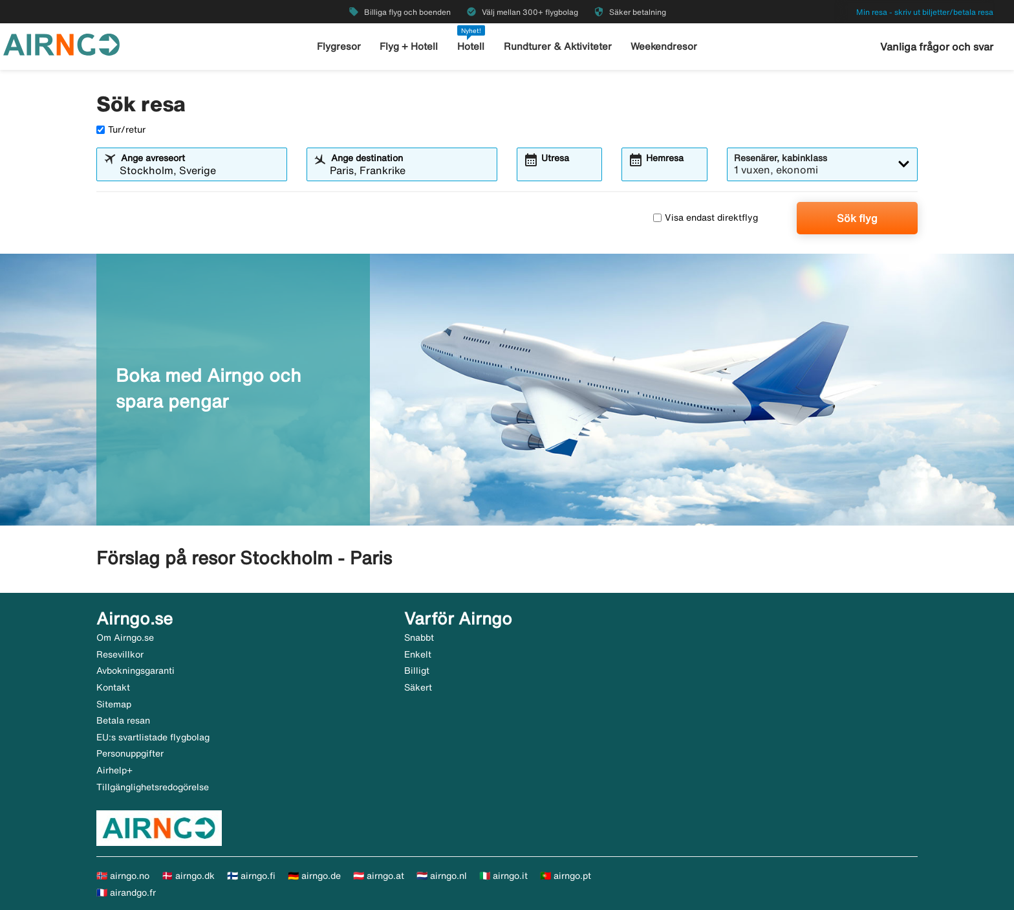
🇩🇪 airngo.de (314, 875)
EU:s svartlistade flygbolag (153, 737)
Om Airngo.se (125, 637)
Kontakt (113, 687)
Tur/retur (121, 129)
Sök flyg (857, 218)
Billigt (416, 670)
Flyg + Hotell (409, 46)
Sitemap (113, 704)
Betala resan (123, 720)
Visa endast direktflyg (705, 217)
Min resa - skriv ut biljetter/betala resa (924, 12)
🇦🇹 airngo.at (378, 875)
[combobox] (200, 170)
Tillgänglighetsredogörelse (152, 787)
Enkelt (417, 654)
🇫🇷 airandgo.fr (126, 892)
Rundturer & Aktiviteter (558, 46)
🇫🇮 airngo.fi (251, 875)
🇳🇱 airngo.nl (441, 875)
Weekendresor (664, 46)
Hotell (470, 46)
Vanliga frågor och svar (936, 46)
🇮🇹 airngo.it (503, 875)
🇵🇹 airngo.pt (565, 875)
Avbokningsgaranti (135, 670)
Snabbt (419, 637)
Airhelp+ (114, 770)
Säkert (418, 687)
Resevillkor (120, 654)
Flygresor (339, 46)
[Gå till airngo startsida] (61, 43)
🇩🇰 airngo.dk (188, 875)
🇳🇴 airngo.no (122, 875)
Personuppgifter (130, 753)
